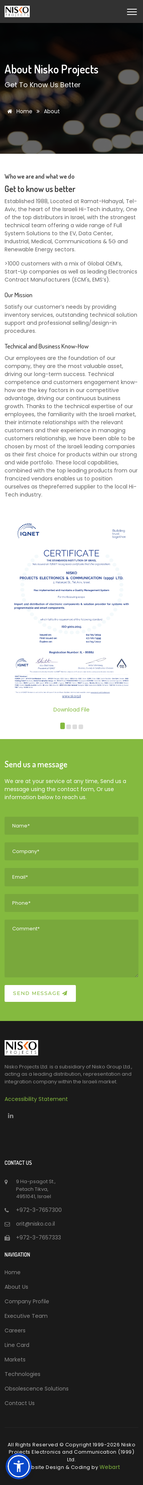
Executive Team (26, 1316)
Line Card (17, 1345)
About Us (16, 1287)
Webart (110, 1467)
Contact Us (20, 1403)
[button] (62, 727)
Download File (71, 588)
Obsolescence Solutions (37, 1388)
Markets (15, 1359)
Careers (15, 1330)
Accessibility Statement (36, 1099)
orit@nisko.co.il (35, 1224)
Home (18, 111)
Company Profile (27, 1301)
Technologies (22, 1374)
